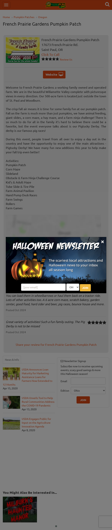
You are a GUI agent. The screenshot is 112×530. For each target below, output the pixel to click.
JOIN (85, 287)
